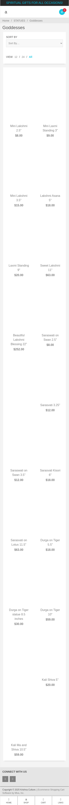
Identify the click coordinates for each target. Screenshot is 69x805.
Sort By (11, 37)
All (30, 56)
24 (23, 56)
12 (16, 56)
